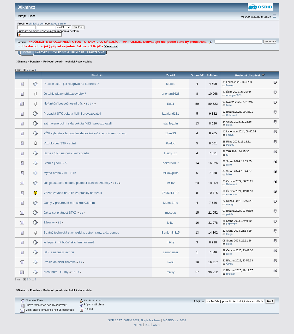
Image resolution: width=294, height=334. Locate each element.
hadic (170, 262)
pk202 (230, 214)
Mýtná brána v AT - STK (60, 173)
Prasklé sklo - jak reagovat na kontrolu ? (71, 84)
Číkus (229, 263)
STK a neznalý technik (59, 252)
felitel (170, 222)
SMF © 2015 (131, 320)
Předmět (97, 75)
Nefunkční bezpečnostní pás (63, 103)
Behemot (231, 115)
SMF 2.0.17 (115, 320)
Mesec (170, 84)
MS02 (171, 183)
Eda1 (170, 103)
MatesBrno (170, 202)
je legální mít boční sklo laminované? (69, 242)
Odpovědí (197, 75)
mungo (230, 204)
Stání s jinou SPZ (56, 163)
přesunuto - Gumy (56, 272)
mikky (170, 242)
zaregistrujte (58, 23)
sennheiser (170, 252)
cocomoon (232, 194)
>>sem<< (111, 46)
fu (227, 154)
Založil (170, 75)
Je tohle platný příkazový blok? (65, 93)
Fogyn (230, 134)
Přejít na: (199, 301)
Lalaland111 (170, 113)
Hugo (229, 125)
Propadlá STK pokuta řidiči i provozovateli (72, 113)
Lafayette (231, 224)
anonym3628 (171, 93)
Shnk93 (170, 133)
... (33, 69)
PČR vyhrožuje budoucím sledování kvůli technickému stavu (85, 133)
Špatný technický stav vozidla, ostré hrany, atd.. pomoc (81, 232)
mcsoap (170, 212)
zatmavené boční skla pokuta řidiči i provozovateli (78, 123)
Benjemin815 (171, 232)
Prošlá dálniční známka (60, 262)
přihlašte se (36, 23)
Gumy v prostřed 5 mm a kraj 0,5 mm (69, 202)
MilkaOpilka (170, 173)
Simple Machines (150, 320)
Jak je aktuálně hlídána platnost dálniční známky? (78, 183)
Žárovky (49, 222)
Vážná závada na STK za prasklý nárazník (73, 193)
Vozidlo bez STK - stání (60, 143)
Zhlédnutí (213, 75)
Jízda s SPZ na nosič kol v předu (66, 153)
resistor (230, 273)
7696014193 (170, 193)
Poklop (170, 143)
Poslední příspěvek (249, 75)
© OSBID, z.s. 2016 (174, 320)
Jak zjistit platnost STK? (60, 212)
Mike (229, 105)
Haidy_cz (170, 153)
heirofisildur (171, 163)
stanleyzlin (170, 123)
